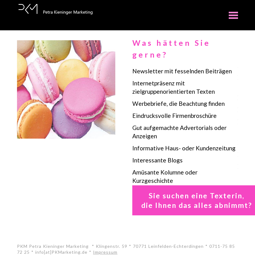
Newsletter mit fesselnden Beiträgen (182, 71)
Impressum (105, 252)
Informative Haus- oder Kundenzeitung (184, 148)
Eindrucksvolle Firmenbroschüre (174, 115)
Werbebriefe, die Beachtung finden (178, 103)
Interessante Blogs (157, 160)
